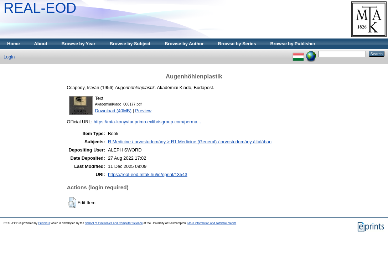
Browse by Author (184, 43)
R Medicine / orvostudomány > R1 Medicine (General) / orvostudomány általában (189, 141)
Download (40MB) (113, 110)
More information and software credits (211, 223)
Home (13, 43)
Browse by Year (78, 43)
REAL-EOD (40, 8)
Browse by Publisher (293, 43)
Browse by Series (237, 43)
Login (9, 57)
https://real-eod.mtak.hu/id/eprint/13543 (147, 174)
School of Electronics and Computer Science (114, 223)
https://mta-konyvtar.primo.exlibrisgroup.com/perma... (147, 121)
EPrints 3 (44, 223)
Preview (143, 110)
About (40, 43)
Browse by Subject (130, 43)
